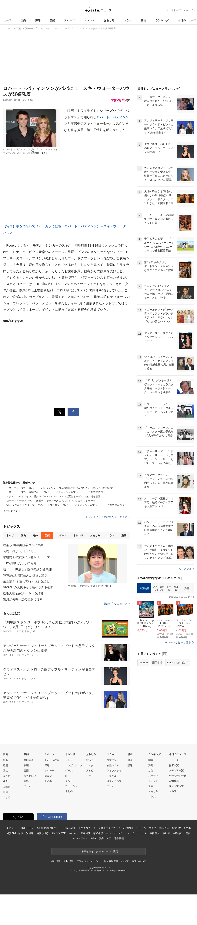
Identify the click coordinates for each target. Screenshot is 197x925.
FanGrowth (69, 828)
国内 (23, 20)
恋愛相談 (98, 833)
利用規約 (68, 861)
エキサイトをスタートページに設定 (98, 851)
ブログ (152, 828)
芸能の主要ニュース (117, 603)
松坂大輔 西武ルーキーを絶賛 (23, 593)
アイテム (141, 828)
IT (66, 775)
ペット (89, 775)
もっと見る (186, 568)
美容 (187, 833)
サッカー (49, 770)
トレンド (89, 20)
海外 (37, 20)
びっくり (91, 760)
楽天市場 (157, 662)
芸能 (52, 20)
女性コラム (113, 765)
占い (108, 833)
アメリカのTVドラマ (159, 588)
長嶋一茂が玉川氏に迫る (19, 551)
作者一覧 (174, 765)
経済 (5, 765)
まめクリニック (86, 828)
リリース (174, 760)
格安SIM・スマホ (181, 828)
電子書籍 (119, 838)
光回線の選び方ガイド (48, 828)
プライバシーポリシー (88, 861)
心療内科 (128, 828)
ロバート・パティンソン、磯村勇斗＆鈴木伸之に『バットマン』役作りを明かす (50, 500)
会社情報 (56, 861)
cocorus (73, 833)
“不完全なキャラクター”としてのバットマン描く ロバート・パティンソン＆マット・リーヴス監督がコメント (67, 505)
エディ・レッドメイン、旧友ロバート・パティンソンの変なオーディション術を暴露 (53, 496)
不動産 (166, 833)
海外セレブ (30, 775)
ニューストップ (172, 10)
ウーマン (119, 833)
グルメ (69, 780)
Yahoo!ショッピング (178, 662)
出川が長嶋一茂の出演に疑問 (23, 599)
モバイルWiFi (59, 833)
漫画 (143, 20)
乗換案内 (154, 833)
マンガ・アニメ (73, 765)
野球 (47, 765)
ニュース (6, 20)
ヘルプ (172, 791)
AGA (93, 838)
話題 (130, 765)
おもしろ (109, 20)
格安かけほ (42, 833)
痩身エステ (105, 838)
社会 (5, 760)
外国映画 (144, 588)
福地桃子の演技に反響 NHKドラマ (26, 557)
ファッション (72, 786)
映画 (26, 765)
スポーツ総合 (52, 760)
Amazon (143, 662)
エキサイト (189, 10)
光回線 (29, 833)
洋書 (186, 588)
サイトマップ (176, 786)
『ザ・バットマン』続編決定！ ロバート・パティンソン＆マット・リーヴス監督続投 (54, 492)
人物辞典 (174, 780)
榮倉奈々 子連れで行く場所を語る (26, 581)
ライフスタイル (115, 770)
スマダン (112, 760)
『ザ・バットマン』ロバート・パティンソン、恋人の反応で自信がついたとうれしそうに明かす (59, 488)
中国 (5, 792)
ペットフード (80, 838)
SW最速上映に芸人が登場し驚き (25, 575)
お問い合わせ (139, 861)
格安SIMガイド (15, 833)
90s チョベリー (115, 780)
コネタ (89, 765)
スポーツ (69, 20)
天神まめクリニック (109, 828)
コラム (128, 20)
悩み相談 (85, 833)
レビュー (70, 760)
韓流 (26, 780)
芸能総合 (29, 760)
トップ (10, 535)
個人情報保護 (111, 861)
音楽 (26, 770)
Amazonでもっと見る (178, 642)
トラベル (112, 775)
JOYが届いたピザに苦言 (19, 563)
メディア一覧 (176, 770)
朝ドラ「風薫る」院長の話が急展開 (27, 569)
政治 (5, 770)
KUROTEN (27, 828)
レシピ (130, 833)
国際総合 (8, 787)
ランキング (162, 20)
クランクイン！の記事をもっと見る (107, 517)
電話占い (164, 828)
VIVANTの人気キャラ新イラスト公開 (28, 587)
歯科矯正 (177, 833)
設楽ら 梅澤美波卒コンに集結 (23, 545)
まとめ (6, 775)
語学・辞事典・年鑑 (173, 588)
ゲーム (69, 770)
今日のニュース (187, 20)
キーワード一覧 (177, 775)
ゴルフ (48, 775)
